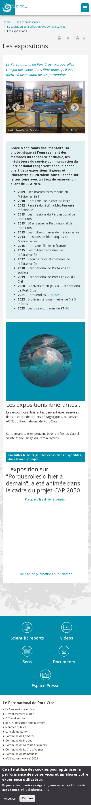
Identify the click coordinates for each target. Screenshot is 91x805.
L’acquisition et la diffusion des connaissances (36, 26)
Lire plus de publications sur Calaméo (45, 574)
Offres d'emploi (15, 718)
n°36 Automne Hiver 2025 (21, 758)
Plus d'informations (35, 790)
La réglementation (16, 731)
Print (59, 38)
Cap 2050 (54, 295)
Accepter (10, 798)
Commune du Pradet (18, 740)
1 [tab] (67, 130)
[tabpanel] (45, 108)
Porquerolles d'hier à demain (45, 499)
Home (7, 22)
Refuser (27, 798)
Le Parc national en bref (20, 709)
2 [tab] (71, 130)
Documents (64, 661)
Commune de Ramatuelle (21, 754)
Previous (16, 107)
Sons (27, 661)
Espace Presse (45, 685)
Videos (66, 638)
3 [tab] (76, 130)
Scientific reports (27, 638)
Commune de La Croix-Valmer (24, 749)
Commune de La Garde (20, 736)
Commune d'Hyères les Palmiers (26, 745)
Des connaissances (28, 22)
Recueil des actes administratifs (25, 723)
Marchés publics (15, 727)
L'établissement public (19, 714)
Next (74, 107)
